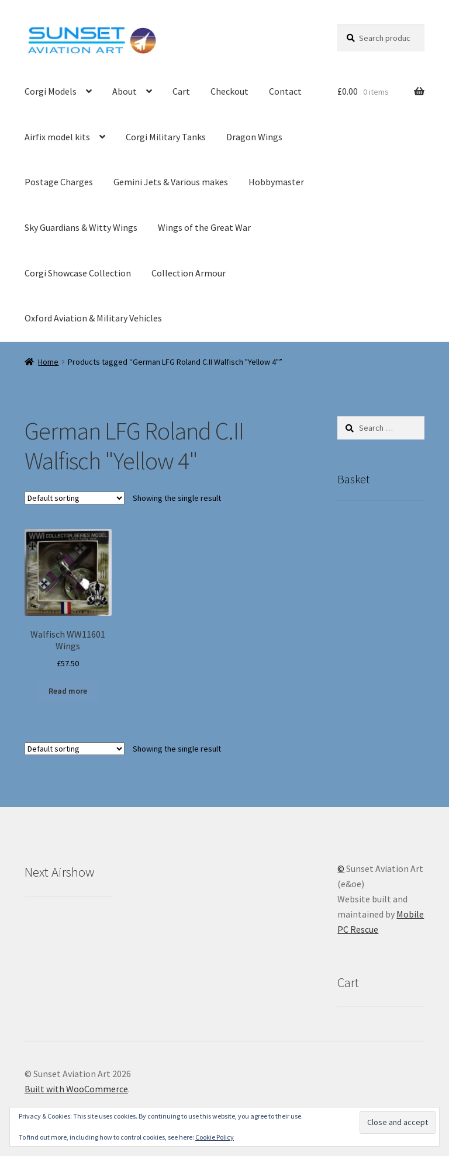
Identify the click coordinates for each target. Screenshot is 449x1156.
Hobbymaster (276, 182)
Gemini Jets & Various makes (170, 182)
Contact (285, 91)
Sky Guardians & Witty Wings (81, 227)
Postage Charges (59, 182)
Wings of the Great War (204, 227)
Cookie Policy (214, 1137)
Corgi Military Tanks (166, 137)
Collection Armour (188, 273)
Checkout (229, 91)
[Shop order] (75, 498)
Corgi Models (51, 91)
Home (48, 362)
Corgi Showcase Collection (78, 273)
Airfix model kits (57, 137)
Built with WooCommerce (76, 1089)
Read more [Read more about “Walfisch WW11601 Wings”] (68, 691)
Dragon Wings (254, 137)
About (124, 91)
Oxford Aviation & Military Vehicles (93, 318)
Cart (181, 91)
